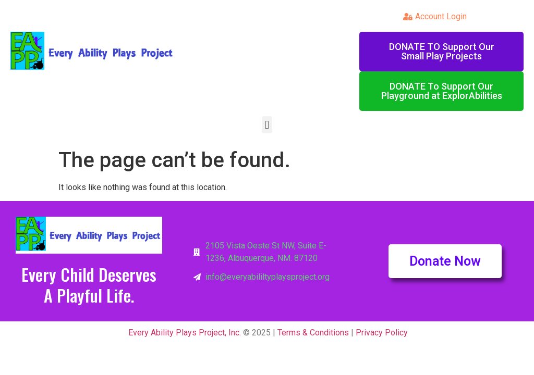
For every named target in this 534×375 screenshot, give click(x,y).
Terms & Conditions (313, 333)
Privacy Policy (382, 333)
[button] (267, 124)
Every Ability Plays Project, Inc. (183, 333)
